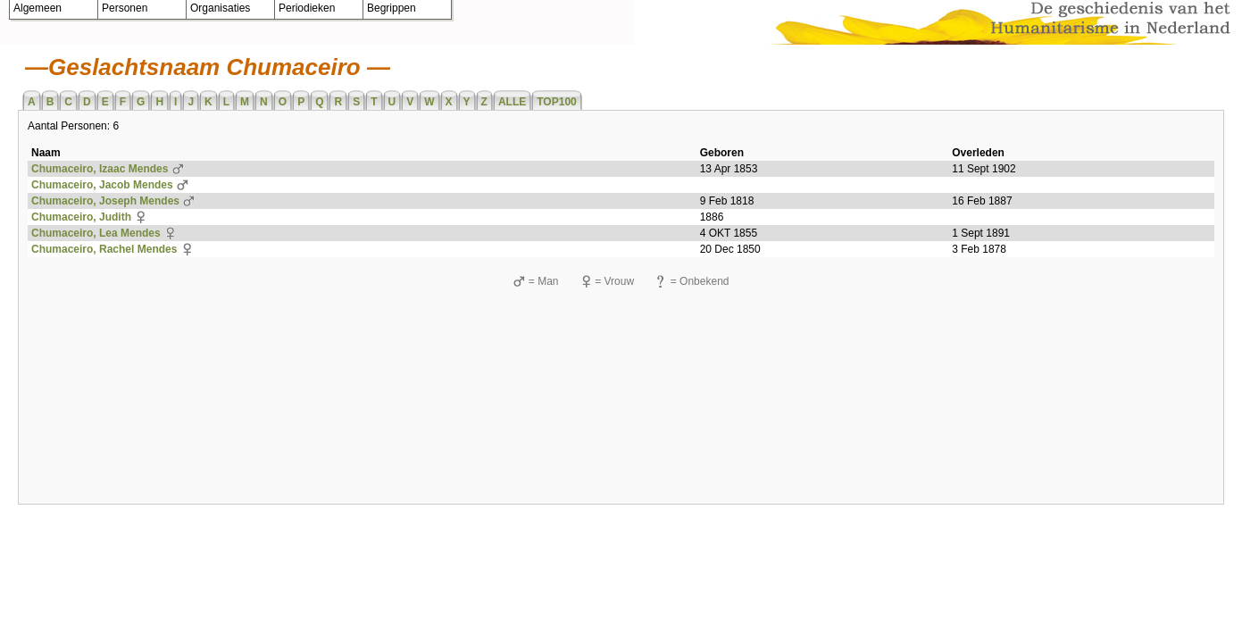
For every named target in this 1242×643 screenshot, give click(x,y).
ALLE (512, 102)
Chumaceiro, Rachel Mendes (104, 249)
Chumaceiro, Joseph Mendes (105, 201)
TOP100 (556, 102)
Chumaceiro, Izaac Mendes (99, 169)
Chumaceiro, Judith (81, 217)
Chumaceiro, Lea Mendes (96, 233)
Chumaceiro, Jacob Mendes (102, 185)
